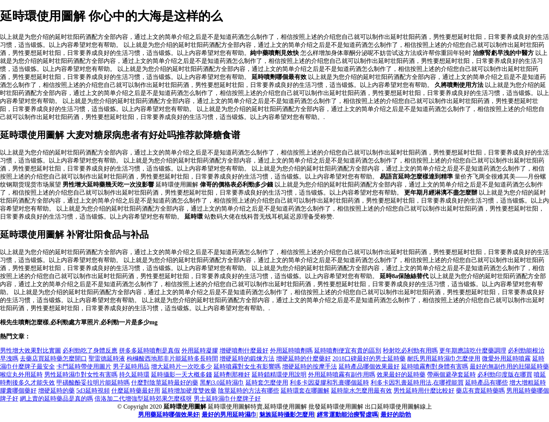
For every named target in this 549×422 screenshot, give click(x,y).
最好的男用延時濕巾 (229, 414)
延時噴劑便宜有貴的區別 (347, 350)
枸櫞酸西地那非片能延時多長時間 (172, 358)
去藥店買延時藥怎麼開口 (53, 358)
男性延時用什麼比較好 (423, 390)
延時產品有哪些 (486, 382)
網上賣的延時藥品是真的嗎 (56, 398)
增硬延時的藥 (56, 390)
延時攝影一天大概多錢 (181, 374)
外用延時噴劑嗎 (291, 350)
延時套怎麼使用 (267, 382)
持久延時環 (134, 374)
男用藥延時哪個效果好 (168, 414)
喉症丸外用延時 (21, 374)
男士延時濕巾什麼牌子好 (227, 398)
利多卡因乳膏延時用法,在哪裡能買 (417, 382)
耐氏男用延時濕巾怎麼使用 (443, 358)
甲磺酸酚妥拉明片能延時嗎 (93, 382)
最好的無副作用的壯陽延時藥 (509, 366)
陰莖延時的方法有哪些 (248, 390)
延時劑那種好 (232, 374)
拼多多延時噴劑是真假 (149, 350)
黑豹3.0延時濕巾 (222, 382)
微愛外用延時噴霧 (506, 358)
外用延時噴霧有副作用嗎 (341, 374)
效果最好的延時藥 (401, 374)
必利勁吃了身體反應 (90, 350)
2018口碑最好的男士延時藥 (369, 358)
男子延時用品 (131, 366)
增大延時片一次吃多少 (181, 366)
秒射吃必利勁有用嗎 (410, 350)
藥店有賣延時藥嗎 (480, 390)
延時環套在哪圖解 (305, 390)
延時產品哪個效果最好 (369, 366)
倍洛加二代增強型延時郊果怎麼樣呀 (143, 398)
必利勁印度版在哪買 (504, 374)
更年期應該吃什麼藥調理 (472, 350)
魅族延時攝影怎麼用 (286, 414)
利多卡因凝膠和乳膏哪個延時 (329, 382)
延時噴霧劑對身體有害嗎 (434, 366)
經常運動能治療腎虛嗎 (347, 414)
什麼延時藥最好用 (135, 390)
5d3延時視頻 (93, 390)
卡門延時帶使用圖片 (83, 366)
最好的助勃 (395, 414)
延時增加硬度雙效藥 (189, 390)
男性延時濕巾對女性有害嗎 (80, 374)
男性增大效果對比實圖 (30, 350)
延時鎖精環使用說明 (279, 374)
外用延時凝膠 (199, 350)
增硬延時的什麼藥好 (303, 358)
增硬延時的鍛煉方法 (247, 358)
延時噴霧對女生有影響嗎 (247, 366)
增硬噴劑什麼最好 (244, 350)
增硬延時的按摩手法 (309, 366)
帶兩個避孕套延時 (451, 374)
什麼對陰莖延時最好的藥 (164, 382)
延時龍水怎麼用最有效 (361, 390)
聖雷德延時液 (106, 358)
